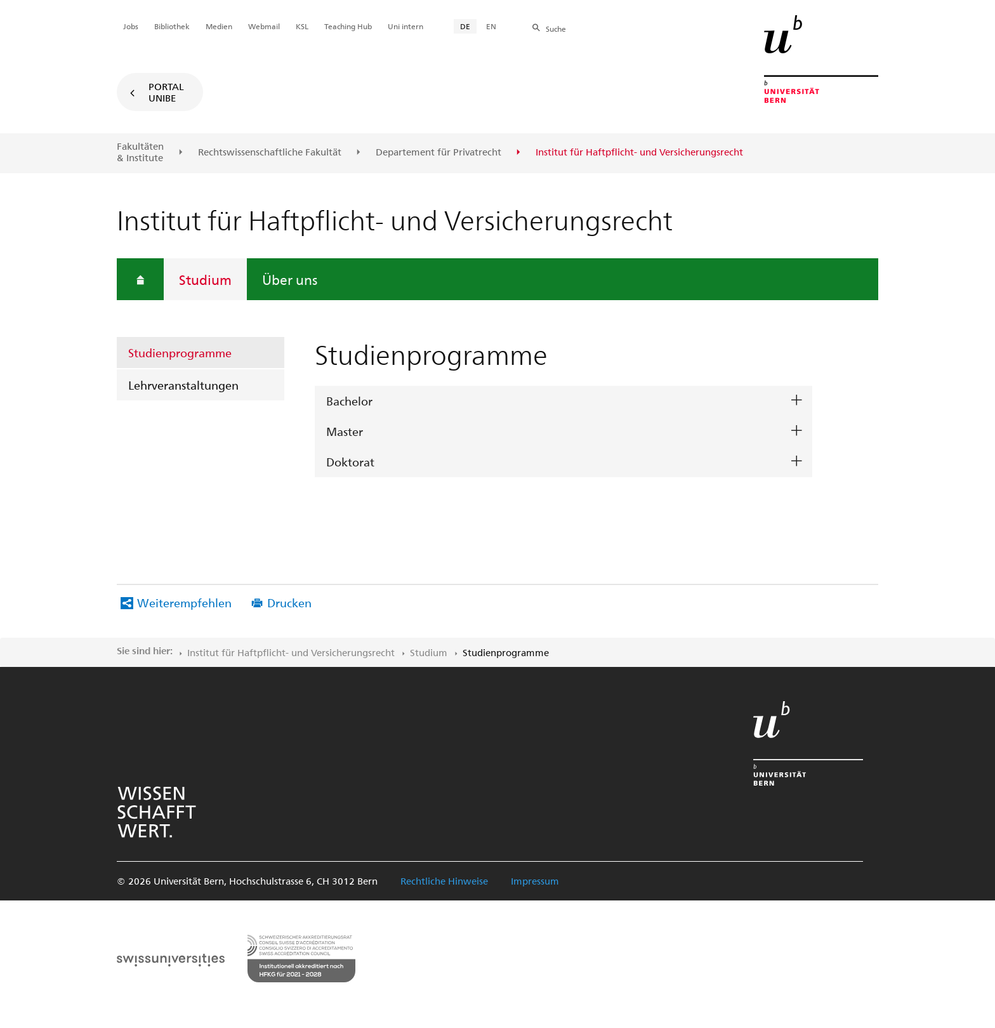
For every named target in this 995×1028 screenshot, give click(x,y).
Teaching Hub (348, 26)
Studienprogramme (180, 352)
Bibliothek (172, 26)
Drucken (289, 602)
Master (344, 431)
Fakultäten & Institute (140, 152)
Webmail (264, 26)
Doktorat (350, 462)
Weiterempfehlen (184, 602)
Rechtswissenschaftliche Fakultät (269, 152)
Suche (556, 28)
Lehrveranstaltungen (183, 385)
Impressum (535, 880)
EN (491, 26)
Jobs (130, 26)
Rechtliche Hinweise (444, 880)
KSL (302, 26)
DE (465, 26)
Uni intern (405, 26)
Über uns (289, 279)
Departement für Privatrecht (438, 152)
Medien (219, 26)
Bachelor (349, 401)
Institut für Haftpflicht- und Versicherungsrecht (291, 652)
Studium (205, 279)
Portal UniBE (166, 92)
